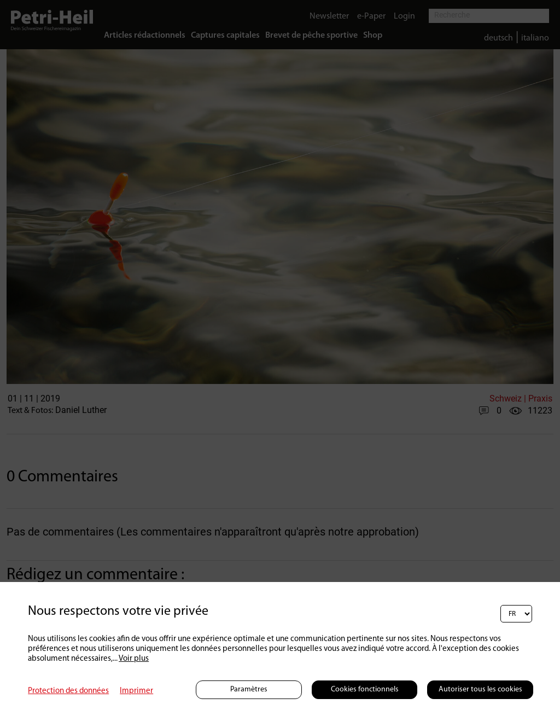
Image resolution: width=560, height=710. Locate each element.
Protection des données (68, 691)
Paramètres (248, 689)
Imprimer (136, 691)
